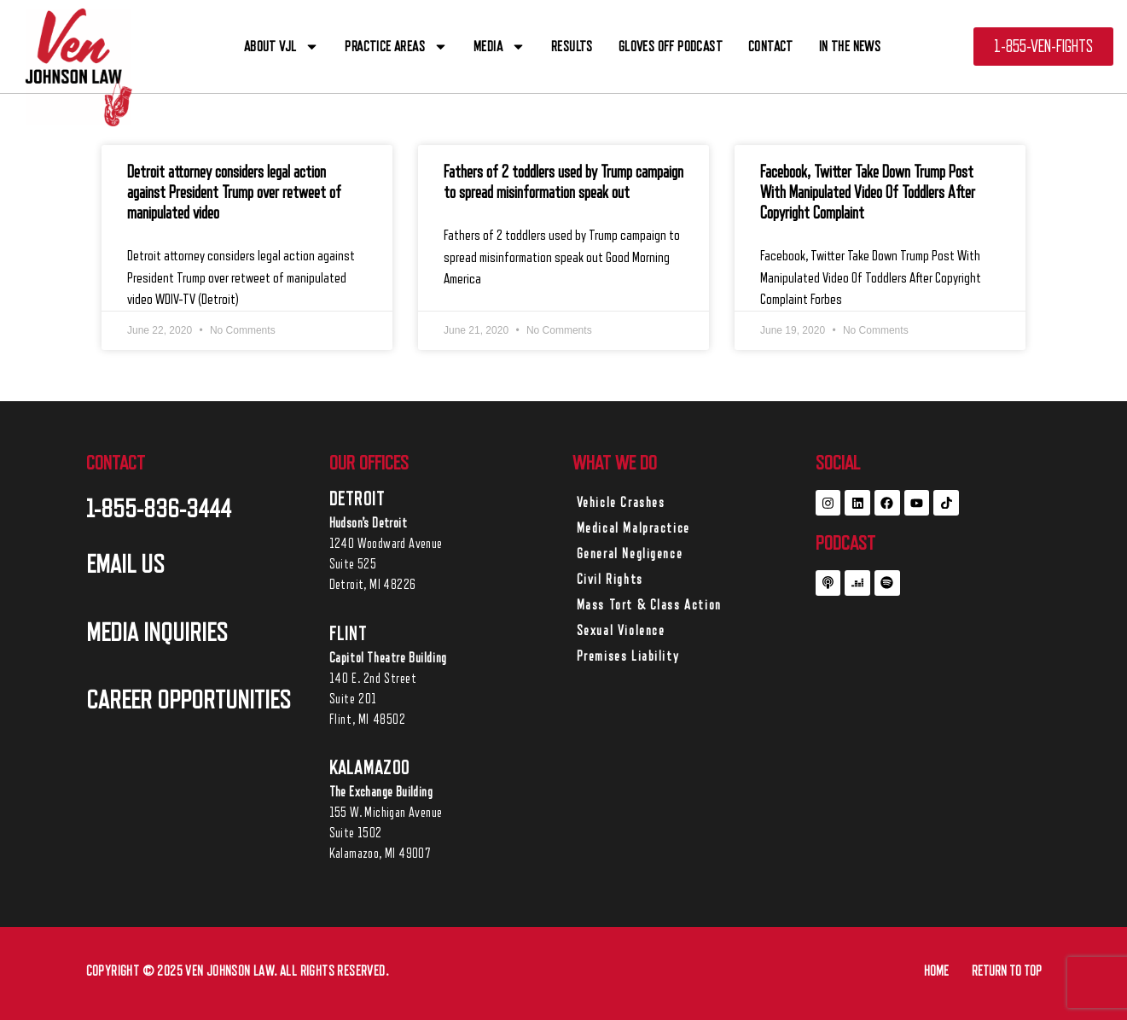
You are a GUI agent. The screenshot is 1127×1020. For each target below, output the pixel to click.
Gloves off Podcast (671, 46)
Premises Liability (628, 656)
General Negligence (630, 554)
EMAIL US (125, 564)
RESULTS (572, 46)
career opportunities (188, 700)
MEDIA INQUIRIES (157, 632)
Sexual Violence (621, 631)
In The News (849, 46)
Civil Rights (610, 579)
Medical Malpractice (633, 528)
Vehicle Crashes (621, 503)
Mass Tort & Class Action (649, 605)
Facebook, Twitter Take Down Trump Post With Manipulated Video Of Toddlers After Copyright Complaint (867, 193)
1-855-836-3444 (158, 509)
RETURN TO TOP (1007, 971)
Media (499, 46)
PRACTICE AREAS (396, 46)
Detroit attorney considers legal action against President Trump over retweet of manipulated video (234, 193)
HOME (936, 971)
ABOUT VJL (282, 46)
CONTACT (770, 46)
